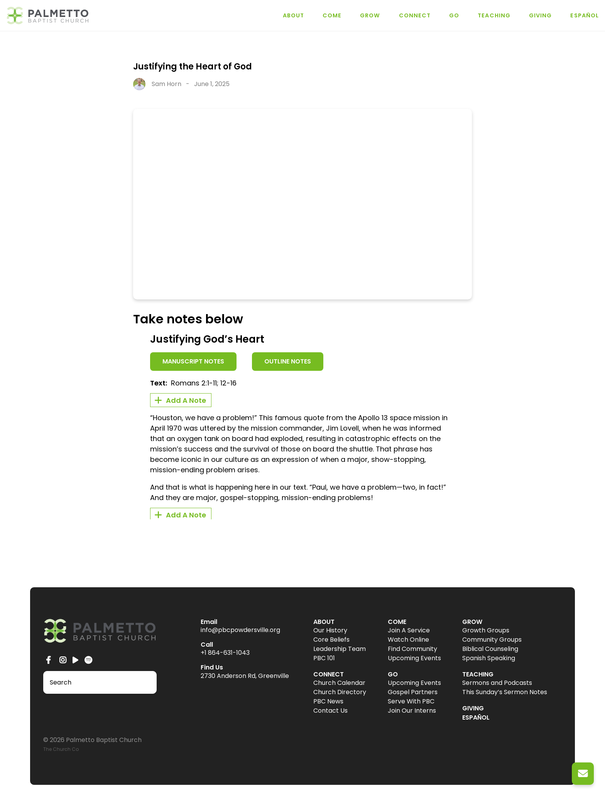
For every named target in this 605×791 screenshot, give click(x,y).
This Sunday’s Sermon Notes (504, 692)
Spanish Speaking (488, 658)
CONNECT (415, 15)
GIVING (540, 15)
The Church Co (61, 749)
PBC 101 (324, 658)
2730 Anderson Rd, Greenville (245, 675)
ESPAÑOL (584, 15)
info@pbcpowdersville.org (240, 629)
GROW (370, 15)
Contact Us (330, 710)
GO (454, 15)
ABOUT (293, 15)
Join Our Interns (412, 710)
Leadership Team (339, 648)
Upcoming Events (414, 658)
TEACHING (494, 15)
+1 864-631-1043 (225, 652)
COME (332, 15)
